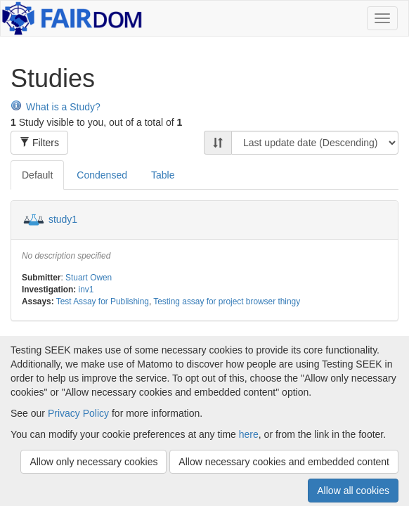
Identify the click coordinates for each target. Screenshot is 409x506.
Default (37, 175)
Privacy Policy (78, 413)
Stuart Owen (88, 278)
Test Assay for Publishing (102, 301)
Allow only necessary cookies (93, 461)
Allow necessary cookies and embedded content (283, 461)
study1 (62, 219)
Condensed (102, 175)
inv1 (86, 289)
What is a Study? (55, 106)
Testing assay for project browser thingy (226, 301)
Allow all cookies (353, 490)
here (249, 434)
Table (162, 175)
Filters (39, 142)
